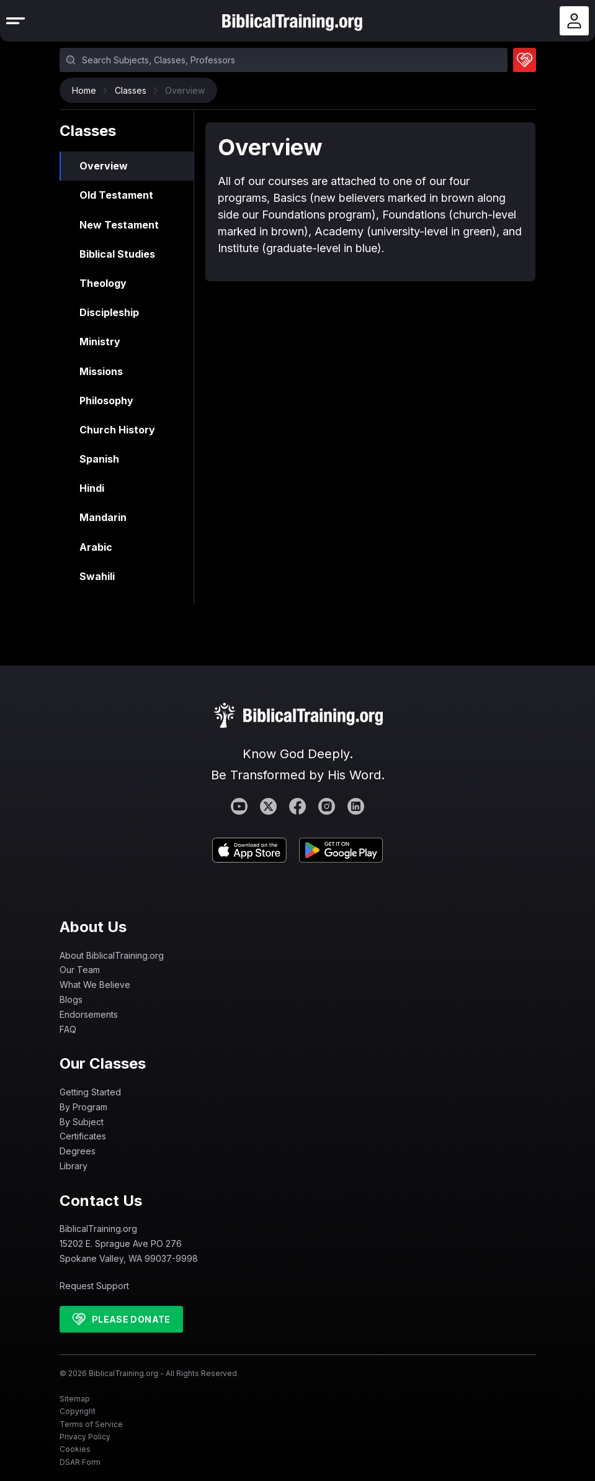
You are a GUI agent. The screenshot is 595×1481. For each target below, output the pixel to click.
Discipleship (109, 312)
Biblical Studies (117, 254)
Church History (117, 429)
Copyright (78, 1411)
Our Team (80, 969)
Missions (101, 371)
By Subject (82, 1121)
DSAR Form (80, 1462)
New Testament (119, 225)
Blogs (71, 999)
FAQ (68, 1029)
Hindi (91, 488)
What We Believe (95, 984)
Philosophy (106, 400)
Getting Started (90, 1092)
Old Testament (116, 195)
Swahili (97, 576)
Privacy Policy (85, 1436)
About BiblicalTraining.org (112, 955)
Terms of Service (91, 1424)
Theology (103, 283)
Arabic (95, 547)
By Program (83, 1107)
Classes (134, 90)
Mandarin (103, 517)
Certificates (83, 1136)
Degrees (78, 1151)
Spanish (99, 459)
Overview (103, 166)
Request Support (94, 1285)
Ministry (99, 341)
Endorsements (89, 1014)
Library (73, 1166)
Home (87, 90)
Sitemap (75, 1398)
